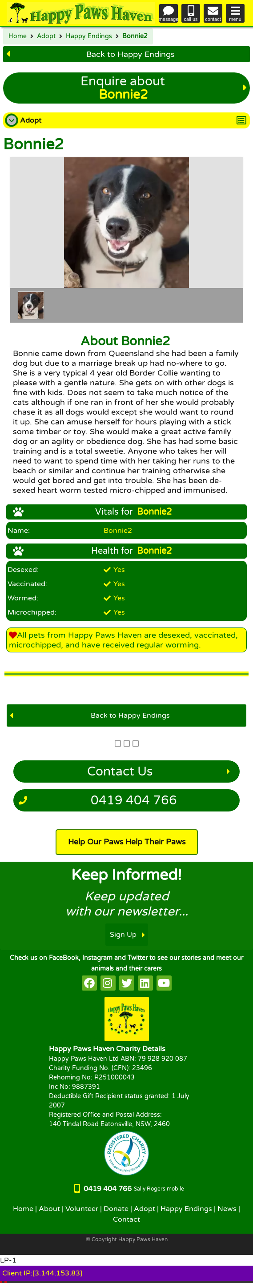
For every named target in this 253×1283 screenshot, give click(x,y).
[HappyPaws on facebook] (89, 983)
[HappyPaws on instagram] (108, 983)
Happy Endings (89, 36)
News (227, 1208)
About (49, 1208)
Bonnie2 (135, 36)
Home (17, 36)
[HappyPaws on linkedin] (145, 983)
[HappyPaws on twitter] (126, 983)
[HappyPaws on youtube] (164, 983)
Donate (116, 1208)
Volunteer (81, 1208)
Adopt (46, 36)
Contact (126, 1219)
